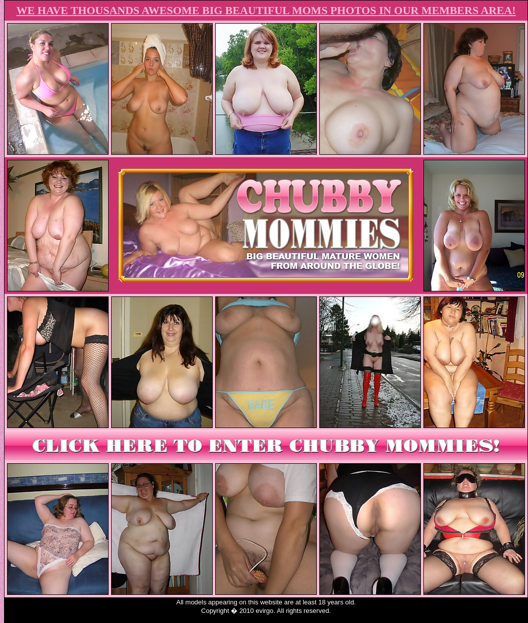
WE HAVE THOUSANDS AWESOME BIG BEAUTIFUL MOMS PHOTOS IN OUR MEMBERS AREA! (265, 10)
